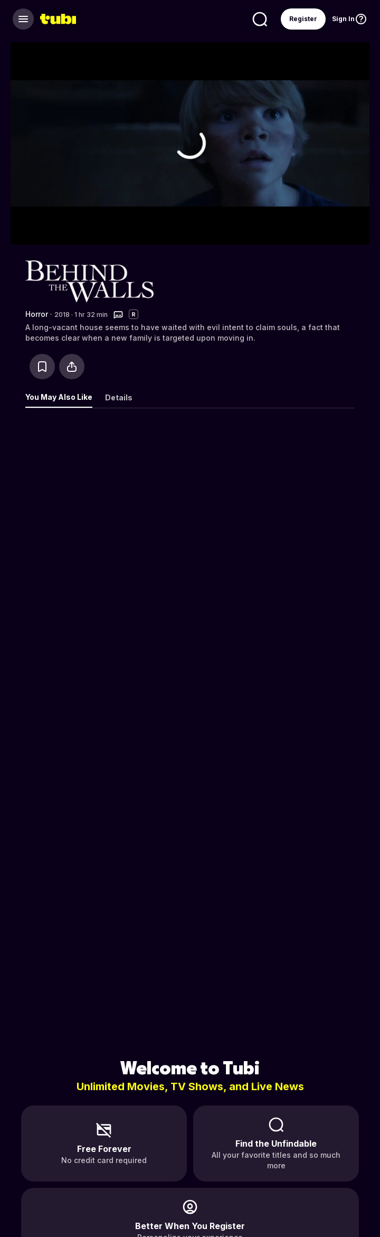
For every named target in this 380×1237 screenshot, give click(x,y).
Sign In (343, 19)
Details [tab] (118, 397)
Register (303, 19)
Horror (36, 314)
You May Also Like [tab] (58, 396)
